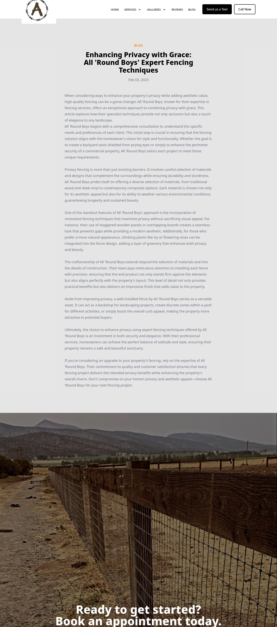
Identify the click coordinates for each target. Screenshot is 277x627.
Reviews (177, 17)
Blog (192, 17)
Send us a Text (217, 17)
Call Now (244, 17)
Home (115, 17)
